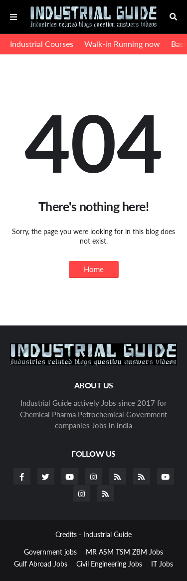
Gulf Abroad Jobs (40, 564)
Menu (13, 17)
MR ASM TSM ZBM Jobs (124, 552)
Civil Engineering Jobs (109, 564)
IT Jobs (162, 564)
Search (173, 17)
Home (94, 269)
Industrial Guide (107, 534)
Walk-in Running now (122, 43)
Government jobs (50, 552)
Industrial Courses (41, 43)
